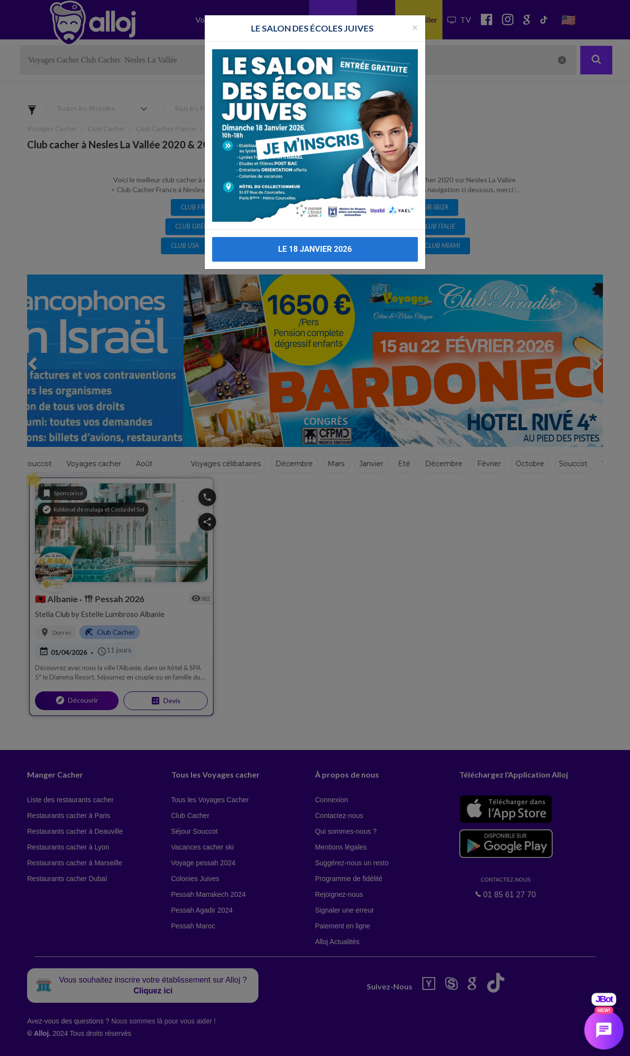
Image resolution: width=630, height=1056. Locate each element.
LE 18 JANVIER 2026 (315, 249)
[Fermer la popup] (415, 27)
